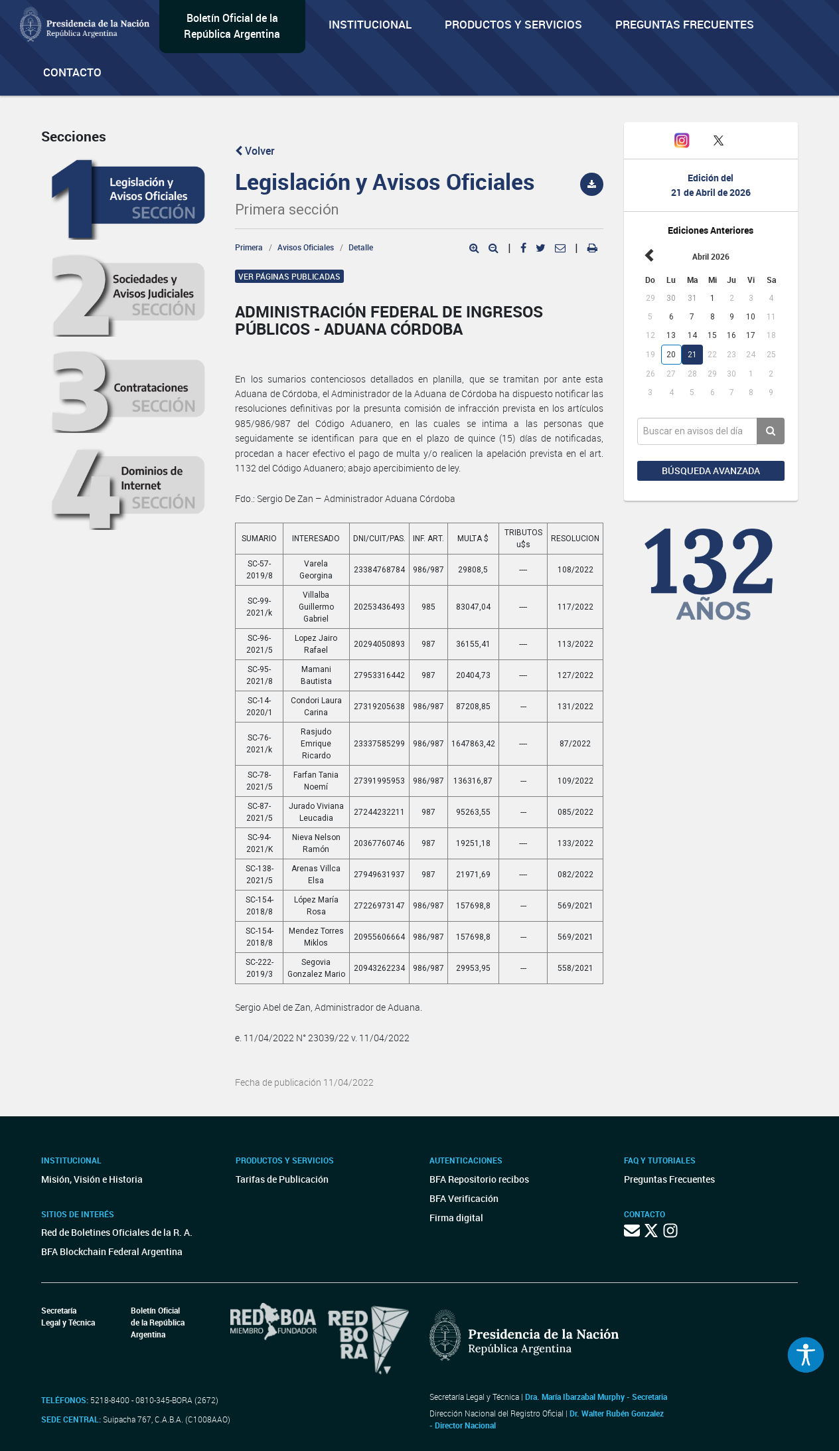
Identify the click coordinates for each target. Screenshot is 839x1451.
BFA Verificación (463, 1198)
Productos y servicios (513, 24)
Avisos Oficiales (305, 247)
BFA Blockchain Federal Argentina (112, 1251)
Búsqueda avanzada (711, 470)
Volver (255, 150)
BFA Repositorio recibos (479, 1179)
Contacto (72, 72)
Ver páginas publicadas (289, 276)
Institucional (370, 24)
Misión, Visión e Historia (92, 1179)
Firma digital (456, 1217)
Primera (249, 247)
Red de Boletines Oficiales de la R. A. (116, 1232)
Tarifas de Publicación (282, 1179)
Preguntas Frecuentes (684, 24)
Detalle (360, 247)
